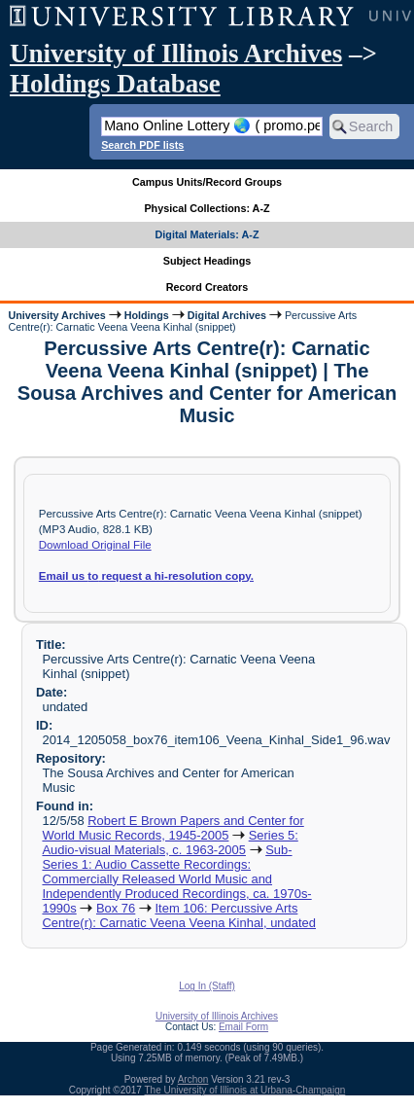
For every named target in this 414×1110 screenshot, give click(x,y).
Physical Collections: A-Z (206, 208)
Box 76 (115, 908)
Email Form (243, 1026)
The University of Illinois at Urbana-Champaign (245, 1090)
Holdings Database (115, 83)
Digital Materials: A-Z (207, 234)
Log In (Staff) (207, 986)
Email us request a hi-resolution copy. (146, 576)
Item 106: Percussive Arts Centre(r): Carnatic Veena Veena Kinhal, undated (179, 915)
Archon (193, 1079)
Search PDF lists (142, 145)
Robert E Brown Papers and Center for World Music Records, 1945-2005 (172, 827)
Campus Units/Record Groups (207, 182)
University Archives (56, 315)
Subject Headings (207, 261)
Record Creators (207, 287)
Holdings (146, 315)
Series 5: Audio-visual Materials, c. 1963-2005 (169, 842)
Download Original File (95, 545)
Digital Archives (227, 315)
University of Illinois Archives (176, 53)
